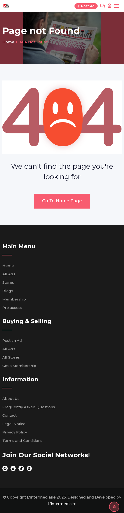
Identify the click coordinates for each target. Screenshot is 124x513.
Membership (14, 299)
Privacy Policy (14, 432)
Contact (9, 415)
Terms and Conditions (22, 440)
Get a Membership (19, 365)
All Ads (8, 274)
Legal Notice (13, 424)
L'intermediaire (62, 504)
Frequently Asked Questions (28, 407)
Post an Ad (12, 340)
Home (8, 265)
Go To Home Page (62, 200)
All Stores (11, 357)
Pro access (12, 307)
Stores (8, 282)
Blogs (7, 291)
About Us (10, 398)
